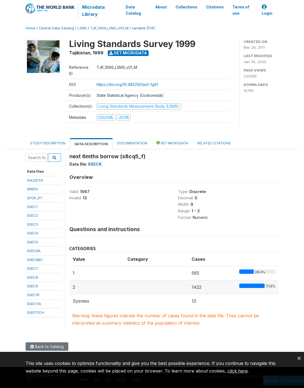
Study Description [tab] (47, 143)
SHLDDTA (35, 180)
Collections (186, 7)
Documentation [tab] (132, 143)
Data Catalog (133, 10)
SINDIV (32, 189)
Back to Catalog (47, 346)
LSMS (82, 28)
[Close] (299, 358)
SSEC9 (32, 286)
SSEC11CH (35, 312)
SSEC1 (32, 206)
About (161, 7)
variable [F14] (143, 28)
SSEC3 (32, 224)
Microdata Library (93, 10)
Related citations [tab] (214, 143)
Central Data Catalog (56, 28)
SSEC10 (33, 295)
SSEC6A (34, 251)
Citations (215, 7)
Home (30, 28)
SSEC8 (32, 277)
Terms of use (240, 10)
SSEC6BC (35, 259)
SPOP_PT (34, 198)
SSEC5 (32, 242)
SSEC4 (32, 233)
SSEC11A (34, 304)
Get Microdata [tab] (172, 143)
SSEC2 (32, 215)
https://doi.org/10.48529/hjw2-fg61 (127, 84)
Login (267, 10)
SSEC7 (32, 268)
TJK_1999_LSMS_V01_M (109, 28)
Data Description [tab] (91, 144)
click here (238, 371)
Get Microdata (128, 53)
